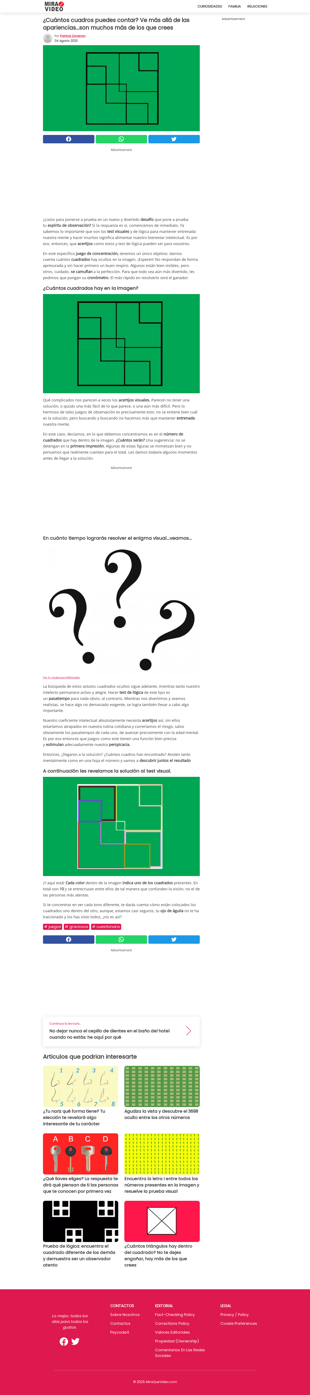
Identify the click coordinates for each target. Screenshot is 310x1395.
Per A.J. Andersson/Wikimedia (61, 677)
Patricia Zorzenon (73, 36)
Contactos (120, 1323)
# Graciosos (76, 926)
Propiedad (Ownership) (177, 1341)
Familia (234, 6)
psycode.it (119, 1332)
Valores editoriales (172, 1332)
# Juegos (52, 926)
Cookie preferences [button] (238, 1323)
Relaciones (257, 6)
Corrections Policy (172, 1323)
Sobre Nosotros (125, 1314)
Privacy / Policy (234, 1314)
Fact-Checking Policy (175, 1314)
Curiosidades (209, 6)
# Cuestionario (106, 926)
